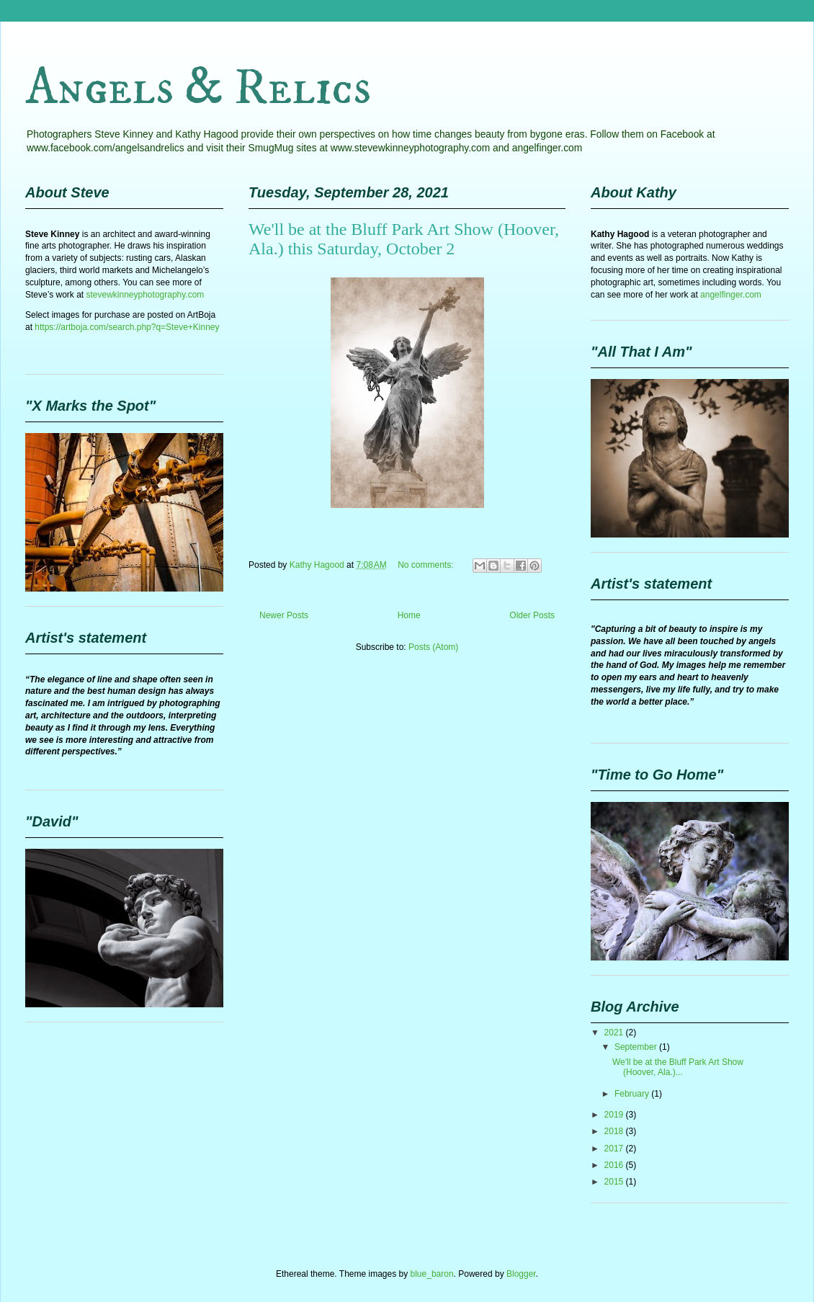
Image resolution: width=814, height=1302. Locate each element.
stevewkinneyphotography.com (145, 295)
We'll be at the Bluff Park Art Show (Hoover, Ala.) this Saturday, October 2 (404, 239)
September (636, 1047)
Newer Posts (283, 615)
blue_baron (432, 1274)
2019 (615, 1115)
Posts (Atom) (433, 647)
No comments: (427, 565)
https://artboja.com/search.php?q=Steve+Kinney (127, 327)
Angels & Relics (198, 88)
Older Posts (532, 615)
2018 (615, 1131)
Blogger (521, 1274)
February (632, 1094)
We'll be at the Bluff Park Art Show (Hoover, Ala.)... (677, 1067)
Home (409, 615)
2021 (615, 1032)
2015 (615, 1182)
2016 (615, 1165)
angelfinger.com (730, 295)
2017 (615, 1148)
